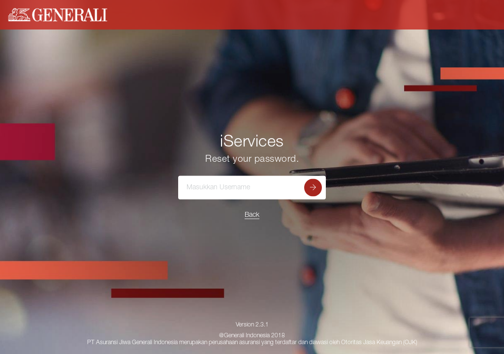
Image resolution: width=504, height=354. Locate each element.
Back (252, 215)
